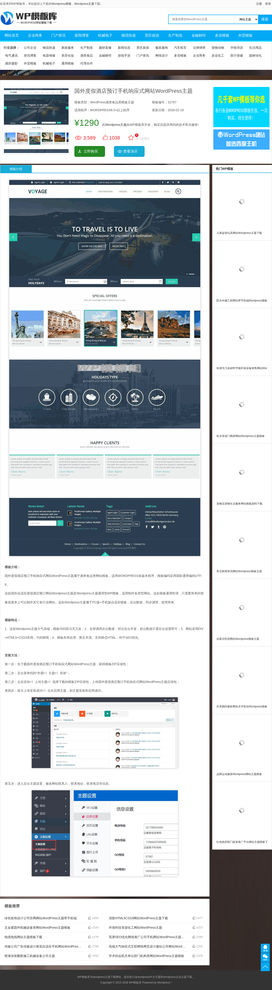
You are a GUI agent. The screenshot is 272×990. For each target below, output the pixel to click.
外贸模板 (245, 35)
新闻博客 (82, 35)
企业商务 (35, 35)
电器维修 (49, 55)
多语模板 (222, 35)
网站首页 (11, 35)
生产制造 (175, 35)
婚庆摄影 (11, 63)
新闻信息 (124, 47)
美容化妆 (67, 55)
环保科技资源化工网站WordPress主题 (135, 927)
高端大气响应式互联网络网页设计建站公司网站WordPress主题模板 (147, 946)
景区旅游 (152, 35)
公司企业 (30, 47)
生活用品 (255, 47)
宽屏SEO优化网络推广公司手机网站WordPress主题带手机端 (147, 937)
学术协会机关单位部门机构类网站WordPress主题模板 (146, 956)
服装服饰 (161, 47)
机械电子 (105, 35)
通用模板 (67, 63)
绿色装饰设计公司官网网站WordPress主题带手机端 (40, 918)
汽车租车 (180, 47)
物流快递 (128, 35)
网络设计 (161, 55)
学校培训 (236, 47)
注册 (259, 3)
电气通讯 (11, 55)
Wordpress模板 (61, 3)
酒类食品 (86, 55)
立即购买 (91, 151)
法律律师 (199, 47)
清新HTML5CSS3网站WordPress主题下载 (138, 918)
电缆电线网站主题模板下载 (23, 937)
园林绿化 (255, 55)
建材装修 (105, 47)
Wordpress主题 (84, 3)
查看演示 (130, 151)
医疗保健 (236, 55)
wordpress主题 (101, 977)
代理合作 (86, 63)
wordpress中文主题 (149, 977)
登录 (268, 3)
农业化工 (218, 55)
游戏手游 (124, 55)
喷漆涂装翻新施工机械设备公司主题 (29, 956)
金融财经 (199, 35)
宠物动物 (218, 47)
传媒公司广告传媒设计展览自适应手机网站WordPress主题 (42, 946)
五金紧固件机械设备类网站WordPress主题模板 (37, 927)
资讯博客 (30, 55)
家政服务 (67, 47)
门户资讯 (58, 35)
